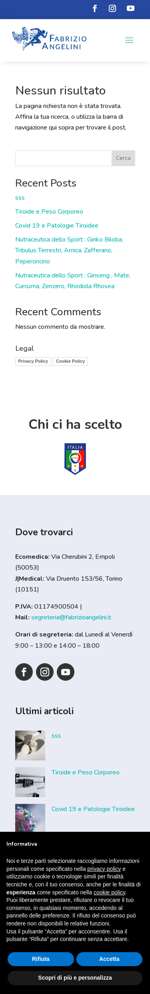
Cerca (123, 158)
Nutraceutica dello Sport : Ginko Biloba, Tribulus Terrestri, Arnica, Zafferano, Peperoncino (69, 250)
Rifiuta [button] (41, 959)
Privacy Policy (33, 361)
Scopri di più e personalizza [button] (75, 977)
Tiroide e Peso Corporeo (49, 211)
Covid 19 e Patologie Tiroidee (56, 225)
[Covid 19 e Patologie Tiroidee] (30, 820)
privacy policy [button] (104, 869)
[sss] (30, 747)
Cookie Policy (70, 361)
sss (20, 197)
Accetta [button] (109, 959)
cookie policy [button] (109, 892)
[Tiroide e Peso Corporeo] (30, 784)
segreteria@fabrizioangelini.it (71, 617)
